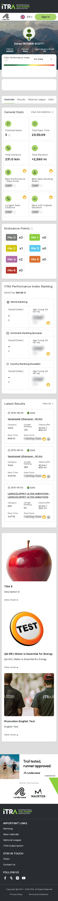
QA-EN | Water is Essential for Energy (28, 653)
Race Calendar (11, 834)
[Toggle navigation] (54, 6)
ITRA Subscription (13, 846)
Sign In (45, 16)
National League (12, 840)
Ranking (8, 829)
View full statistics (42, 112)
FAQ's (6, 859)
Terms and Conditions (38, 894)
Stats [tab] (51, 99)
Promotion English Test (19, 721)
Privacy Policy (16, 894)
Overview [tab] (9, 99)
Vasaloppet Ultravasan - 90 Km (25, 419)
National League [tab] (37, 99)
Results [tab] (21, 99)
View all (48, 403)
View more (11, 600)
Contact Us (9, 865)
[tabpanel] (29, 424)
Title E (8, 586)
